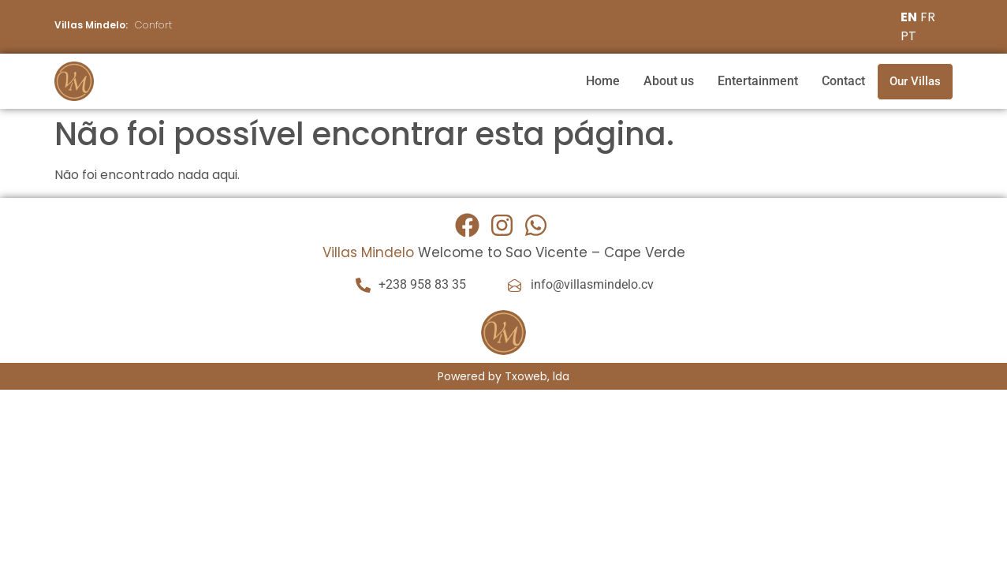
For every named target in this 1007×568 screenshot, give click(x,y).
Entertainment (758, 80)
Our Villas (915, 81)
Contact (843, 80)
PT (908, 36)
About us (668, 80)
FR (927, 17)
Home (603, 80)
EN (909, 17)
